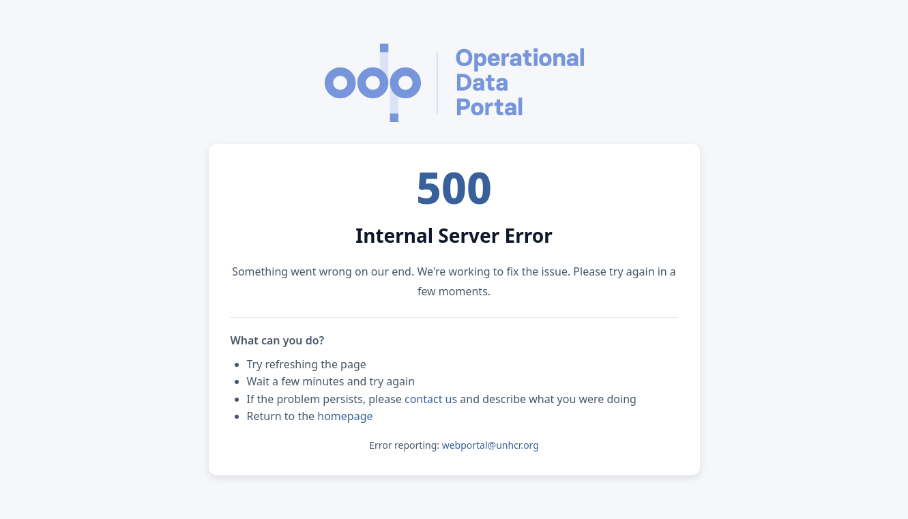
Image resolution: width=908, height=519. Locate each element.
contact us (431, 398)
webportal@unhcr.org (490, 445)
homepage (344, 416)
